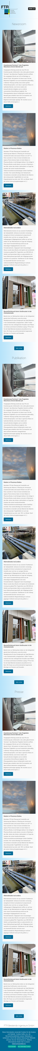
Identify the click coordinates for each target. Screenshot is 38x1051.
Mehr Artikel (19, 348)
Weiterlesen (8, 106)
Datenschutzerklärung (19, 1044)
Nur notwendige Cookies (24, 1046)
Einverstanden (12, 1046)
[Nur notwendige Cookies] (36, 1039)
